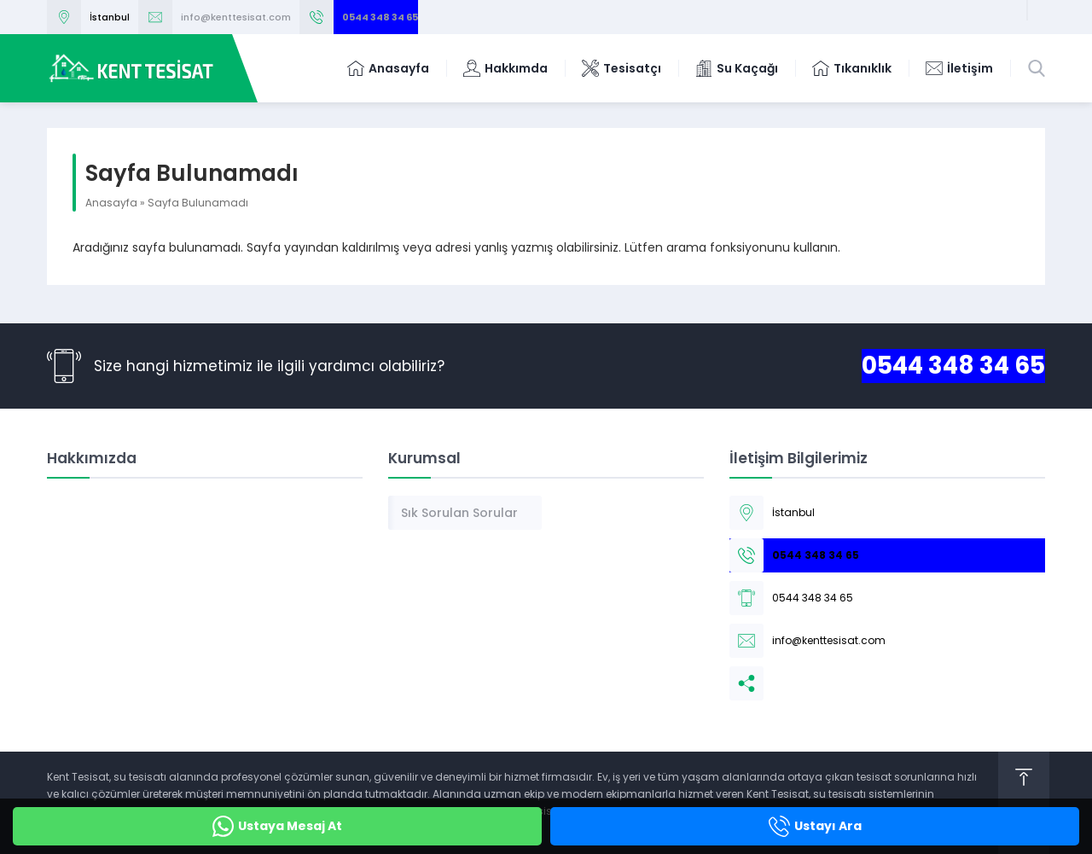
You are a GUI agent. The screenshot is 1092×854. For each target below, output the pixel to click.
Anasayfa (111, 202)
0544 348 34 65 (380, 17)
